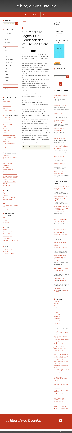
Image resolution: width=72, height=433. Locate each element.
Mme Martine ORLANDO (61, 268)
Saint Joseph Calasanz (60, 165)
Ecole (6, 45)
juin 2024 (56, 305)
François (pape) (9, 59)
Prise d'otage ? (58, 130)
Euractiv (5, 146)
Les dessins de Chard (8, 253)
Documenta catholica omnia (10, 174)
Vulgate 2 (5, 195)
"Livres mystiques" (7, 163)
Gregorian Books (7, 238)
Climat (6, 39)
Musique (7, 86)
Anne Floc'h (6, 251)
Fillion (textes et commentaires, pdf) (10, 205)
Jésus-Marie (6, 155)
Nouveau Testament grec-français (9, 200)
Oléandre (56, 188)
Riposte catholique (7, 124)
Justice (6, 71)
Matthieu (56, 290)
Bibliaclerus (6, 165)
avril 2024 (56, 310)
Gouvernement (9, 62)
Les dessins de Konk (8, 249)
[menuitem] (27, 14)
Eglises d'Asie (6, 130)
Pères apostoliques (8, 169)
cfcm (24, 148)
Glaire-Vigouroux (7, 209)
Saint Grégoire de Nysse (9, 172)
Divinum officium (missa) (9, 234)
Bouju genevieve (59, 257)
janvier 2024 (57, 316)
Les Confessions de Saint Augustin (9, 182)
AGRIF (4, 104)
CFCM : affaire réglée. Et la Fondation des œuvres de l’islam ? (35, 40)
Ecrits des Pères (7, 185)
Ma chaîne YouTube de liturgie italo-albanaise (10, 241)
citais (36, 113)
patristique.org (6, 167)
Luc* (55, 219)
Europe (7, 54)
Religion (7, 92)
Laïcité (6, 74)
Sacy (4, 203)
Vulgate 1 (5, 193)
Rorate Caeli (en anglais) (9, 135)
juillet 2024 (56, 303)
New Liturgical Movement (9, 137)
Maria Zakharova (59, 156)
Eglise (6, 51)
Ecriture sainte (8, 48)
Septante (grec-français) (9, 197)
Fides (4, 126)
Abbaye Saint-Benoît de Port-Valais (10, 158)
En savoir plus (58, 431)
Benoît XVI (7, 36)
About (44, 15)
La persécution (58, 173)
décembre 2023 (57, 318)
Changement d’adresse (60, 105)
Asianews (5, 128)
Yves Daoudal (58, 232)
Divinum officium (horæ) (9, 232)
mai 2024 (56, 308)
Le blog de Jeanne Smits (9, 110)
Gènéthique (6, 141)
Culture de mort (9, 42)
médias (7, 83)
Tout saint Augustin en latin (9, 161)
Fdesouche (6, 139)
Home (27, 15)
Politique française (9, 89)
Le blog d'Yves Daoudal (36, 6)
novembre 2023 (57, 321)
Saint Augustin (58, 113)
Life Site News (6, 148)
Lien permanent (27, 146)
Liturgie (7, 77)
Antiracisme (8, 33)
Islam (6, 68)
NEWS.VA (5, 133)
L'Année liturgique (7, 236)
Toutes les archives (58, 323)
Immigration (8, 65)
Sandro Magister (7, 122)
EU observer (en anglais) (9, 143)
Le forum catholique (8, 120)
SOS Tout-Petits (7, 106)
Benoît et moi (6, 101)
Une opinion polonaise (60, 122)
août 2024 (56, 301)
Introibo (5, 220)
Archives (36, 15)
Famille (7, 56)
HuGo (55, 280)
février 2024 (57, 314)
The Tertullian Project (8, 180)
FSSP (4, 218)
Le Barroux (6, 222)
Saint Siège (5, 108)
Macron (7, 80)
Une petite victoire (59, 138)
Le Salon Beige (6, 117)
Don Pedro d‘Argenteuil (61, 208)
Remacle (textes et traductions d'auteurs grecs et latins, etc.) (10, 176)
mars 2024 (56, 312)
